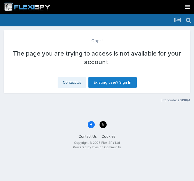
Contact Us (72, 82)
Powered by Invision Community (97, 147)
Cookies (108, 136)
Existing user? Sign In (112, 82)
